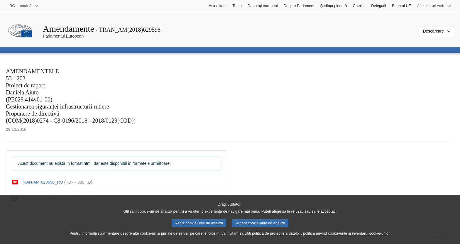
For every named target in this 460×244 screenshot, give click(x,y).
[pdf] (52, 182)
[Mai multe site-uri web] (434, 6)
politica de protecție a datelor (276, 239)
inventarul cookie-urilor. (371, 239)
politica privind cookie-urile (325, 239)
